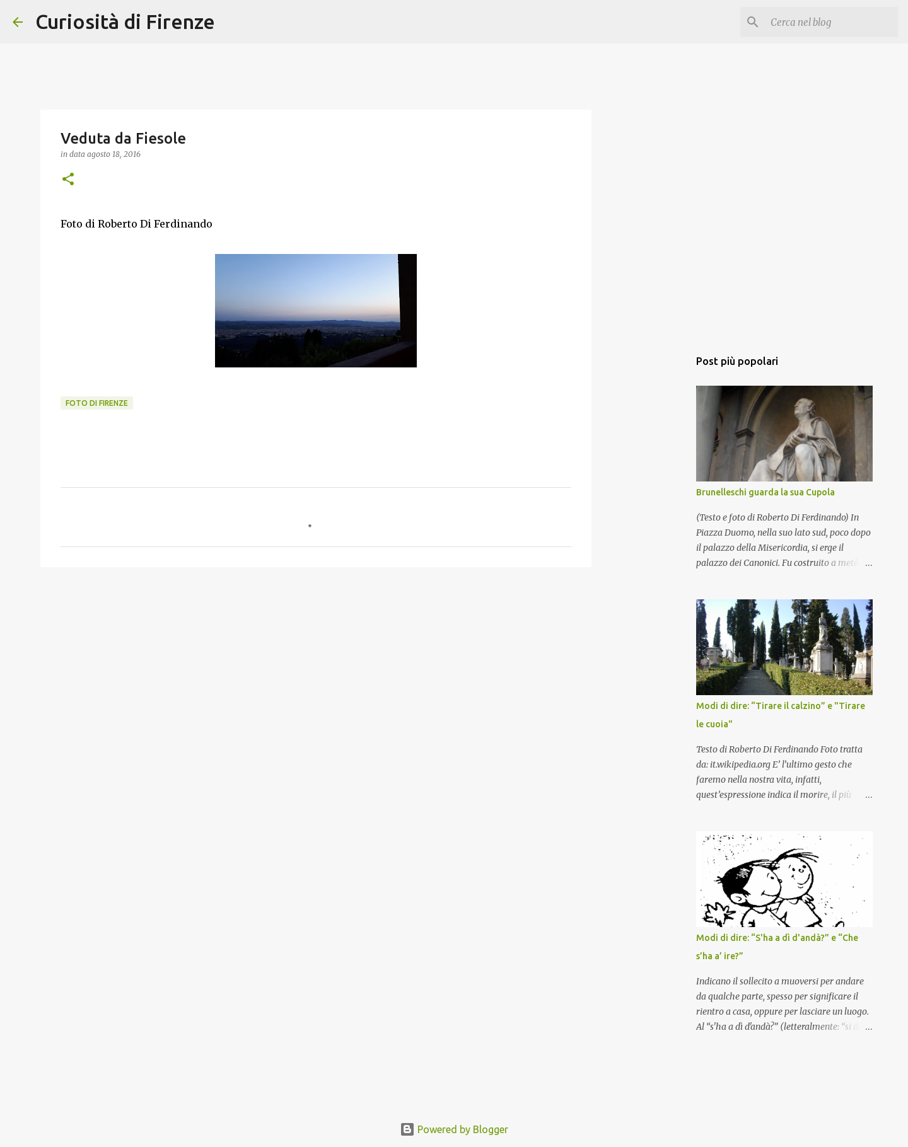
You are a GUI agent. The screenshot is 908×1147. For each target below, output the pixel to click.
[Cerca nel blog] (831, 22)
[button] (68, 179)
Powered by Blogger (454, 1129)
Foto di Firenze (97, 403)
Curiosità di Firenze (125, 21)
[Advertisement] (316, 674)
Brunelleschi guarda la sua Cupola (765, 492)
